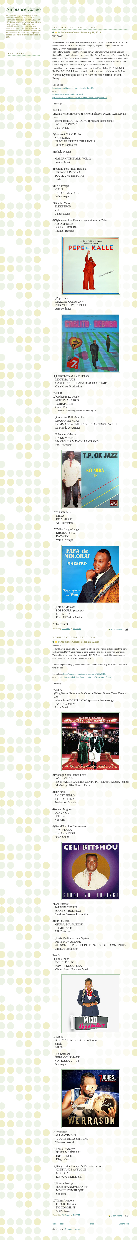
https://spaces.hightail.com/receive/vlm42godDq (73, 88)
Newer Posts (58, 1224)
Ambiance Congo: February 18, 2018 (80, 32)
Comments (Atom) (73, 1229)
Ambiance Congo (23, 9)
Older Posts (124, 1224)
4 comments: (117, 629)
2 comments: (117, 1216)
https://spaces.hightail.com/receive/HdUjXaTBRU (84, 674)
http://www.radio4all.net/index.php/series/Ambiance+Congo (85, 677)
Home (91, 1224)
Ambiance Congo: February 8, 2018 (80, 641)
